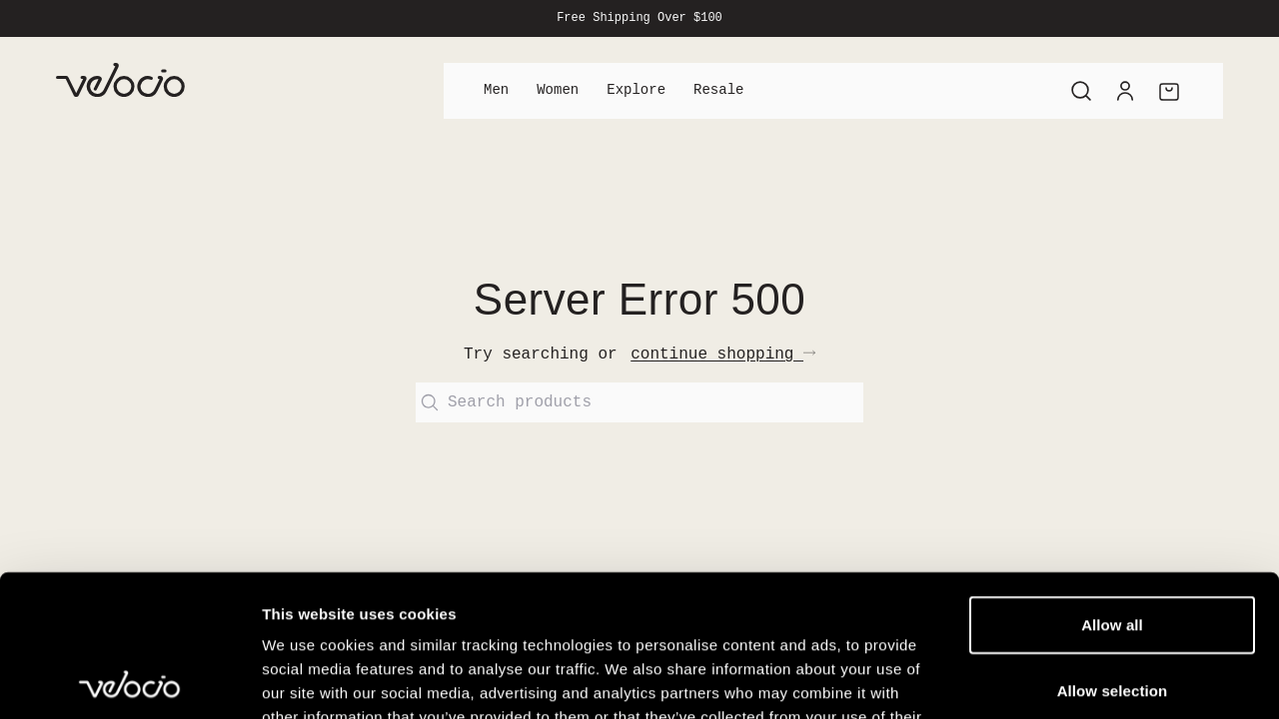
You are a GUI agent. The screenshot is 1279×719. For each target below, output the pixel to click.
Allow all (1112, 482)
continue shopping (723, 354)
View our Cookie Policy (418, 598)
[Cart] (1169, 91)
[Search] (1081, 91)
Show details (1048, 679)
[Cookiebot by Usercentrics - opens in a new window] (129, 680)
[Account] (1125, 91)
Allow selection (1112, 548)
